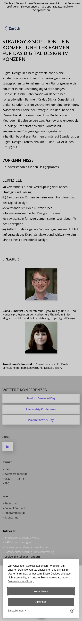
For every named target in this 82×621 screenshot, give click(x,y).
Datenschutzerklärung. (21, 581)
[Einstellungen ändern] (17, 610)
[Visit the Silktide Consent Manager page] (72, 611)
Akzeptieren (41, 591)
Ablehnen (41, 601)
